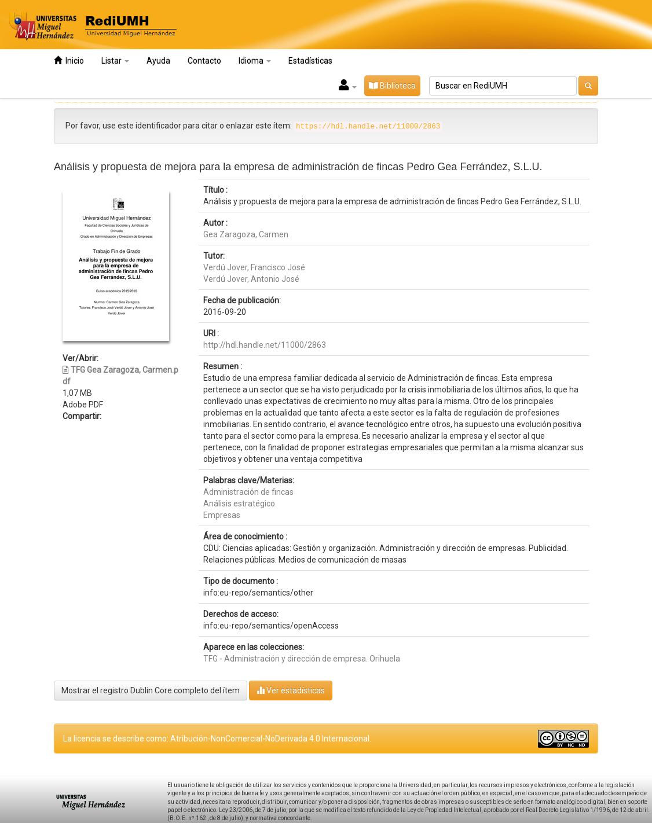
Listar (115, 60)
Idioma (255, 60)
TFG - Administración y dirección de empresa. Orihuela (301, 658)
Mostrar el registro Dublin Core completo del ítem (150, 690)
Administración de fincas (248, 492)
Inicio (69, 60)
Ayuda (158, 60)
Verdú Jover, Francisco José (254, 267)
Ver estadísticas (291, 690)
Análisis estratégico (239, 503)
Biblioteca (392, 85)
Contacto (204, 60)
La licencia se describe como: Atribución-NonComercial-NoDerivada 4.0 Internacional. (217, 738)
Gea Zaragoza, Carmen (245, 234)
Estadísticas (310, 60)
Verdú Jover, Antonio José (251, 279)
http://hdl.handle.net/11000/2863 (264, 345)
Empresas (221, 515)
